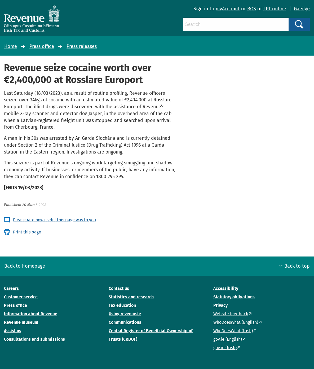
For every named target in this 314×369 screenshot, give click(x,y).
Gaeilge (302, 9)
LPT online (274, 9)
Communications (125, 322)
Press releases (82, 46)
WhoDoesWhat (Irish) (233, 330)
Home (10, 46)
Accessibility (225, 288)
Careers (11, 288)
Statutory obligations (234, 296)
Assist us (12, 330)
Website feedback (230, 313)
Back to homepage (24, 266)
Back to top (297, 266)
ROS (251, 9)
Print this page (27, 232)
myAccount (228, 9)
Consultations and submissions (34, 339)
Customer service (21, 296)
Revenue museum (21, 322)
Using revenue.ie (125, 313)
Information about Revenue (30, 313)
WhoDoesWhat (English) (235, 322)
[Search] (236, 24)
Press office (41, 46)
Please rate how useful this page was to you (54, 219)
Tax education (122, 305)
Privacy (220, 305)
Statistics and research (131, 296)
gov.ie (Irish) (225, 347)
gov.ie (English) (227, 339)
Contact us (119, 288)
